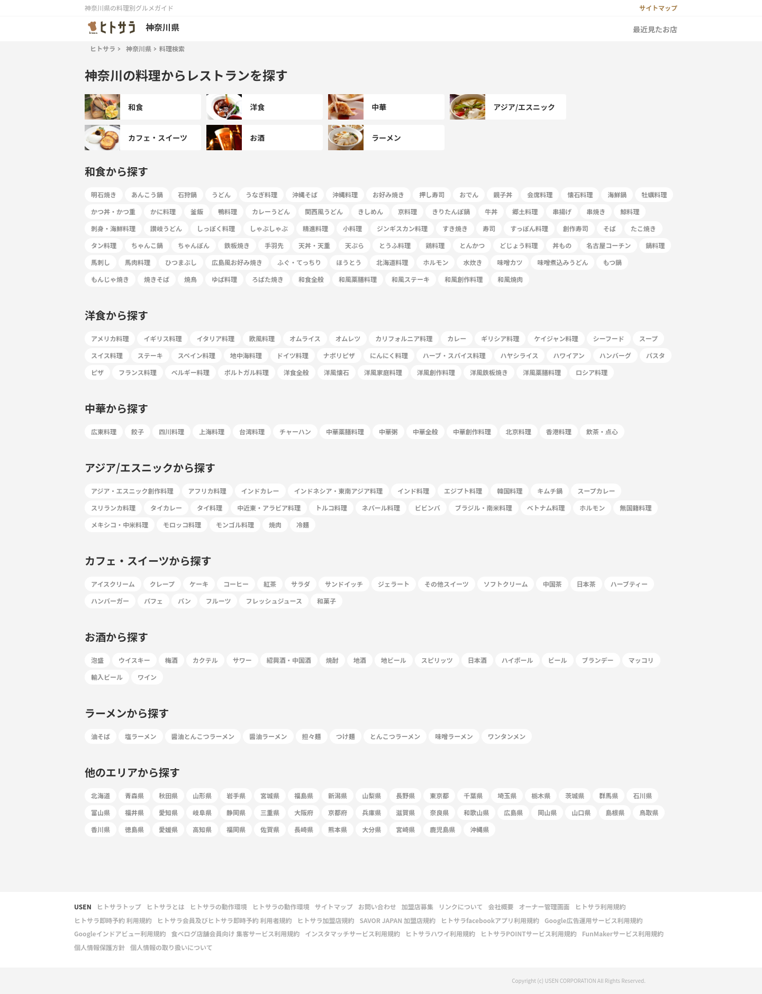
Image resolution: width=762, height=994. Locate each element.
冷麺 (302, 524)
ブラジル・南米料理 (483, 507)
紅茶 (270, 583)
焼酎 (332, 659)
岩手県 (236, 795)
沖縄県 (479, 829)
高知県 (202, 829)
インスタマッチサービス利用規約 (352, 933)
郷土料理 (525, 211)
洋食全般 (296, 372)
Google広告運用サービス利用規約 (594, 920)
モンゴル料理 (235, 524)
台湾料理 (252, 431)
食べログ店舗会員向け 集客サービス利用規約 (235, 933)
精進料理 (315, 228)
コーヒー (236, 583)
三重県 (269, 812)
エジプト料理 (463, 490)
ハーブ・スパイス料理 (454, 355)
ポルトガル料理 (246, 372)
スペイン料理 (196, 355)
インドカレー (260, 490)
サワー (242, 659)
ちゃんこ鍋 (147, 245)
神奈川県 (138, 48)
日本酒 (477, 659)
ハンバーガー (110, 600)
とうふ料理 (395, 245)
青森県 (134, 795)
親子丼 (502, 194)
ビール (557, 659)
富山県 (100, 812)
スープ (648, 338)
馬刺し (100, 262)
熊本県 (337, 829)
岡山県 (547, 812)
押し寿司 (431, 194)
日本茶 (586, 583)
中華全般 (425, 431)
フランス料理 (138, 372)
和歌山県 (476, 812)
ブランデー (598, 659)
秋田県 (168, 795)
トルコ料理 (331, 507)
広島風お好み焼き (237, 262)
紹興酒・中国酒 (289, 659)
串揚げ (562, 211)
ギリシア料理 (500, 338)
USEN (83, 906)
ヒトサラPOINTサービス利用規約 (528, 933)
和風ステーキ (411, 279)
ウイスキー (134, 659)
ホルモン (435, 262)
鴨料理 (227, 211)
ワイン (147, 676)
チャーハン (295, 431)
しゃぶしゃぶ (269, 228)
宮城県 (269, 795)
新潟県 (337, 795)
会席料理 (539, 194)
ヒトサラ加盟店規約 (325, 920)
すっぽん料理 (529, 228)
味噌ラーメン (454, 736)
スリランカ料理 (113, 507)
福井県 (134, 812)
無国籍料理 (635, 507)
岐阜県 (202, 812)
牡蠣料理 (654, 194)
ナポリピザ (339, 355)
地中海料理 (246, 355)
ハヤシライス (520, 355)
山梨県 (371, 795)
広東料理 (103, 431)
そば (609, 228)
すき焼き (455, 228)
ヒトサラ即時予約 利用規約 (113, 920)
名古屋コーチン (608, 245)
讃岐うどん (166, 228)
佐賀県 (269, 829)
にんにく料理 (389, 355)
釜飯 (196, 211)
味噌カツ (509, 262)
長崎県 (303, 829)
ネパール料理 (381, 507)
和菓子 (326, 600)
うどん (221, 194)
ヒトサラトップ (119, 906)
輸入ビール (107, 676)
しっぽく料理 (216, 228)
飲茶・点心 (602, 431)
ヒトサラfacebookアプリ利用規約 (490, 920)
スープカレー (596, 490)
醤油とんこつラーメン (203, 736)
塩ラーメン (141, 736)
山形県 (202, 795)
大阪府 (303, 812)
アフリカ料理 (207, 490)
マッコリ (641, 659)
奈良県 (439, 812)
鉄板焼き (237, 245)
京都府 (337, 812)
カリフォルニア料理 (403, 338)
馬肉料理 (137, 262)
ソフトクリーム (506, 583)
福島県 (303, 795)
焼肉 (275, 524)
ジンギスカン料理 (402, 228)
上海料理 (211, 431)
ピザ (97, 372)
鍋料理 (655, 245)
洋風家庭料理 (383, 372)
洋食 (235, 107)
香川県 (100, 829)
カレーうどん (271, 211)
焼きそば (156, 279)
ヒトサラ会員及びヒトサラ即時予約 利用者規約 (224, 920)
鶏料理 (434, 245)
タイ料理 (209, 507)
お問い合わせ (377, 906)
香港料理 (559, 431)
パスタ (655, 355)
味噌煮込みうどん (562, 262)
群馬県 (608, 795)
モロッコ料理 (182, 524)
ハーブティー (629, 583)
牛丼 (491, 211)
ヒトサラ (102, 48)
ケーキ (198, 583)
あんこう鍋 (147, 194)
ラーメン (364, 137)
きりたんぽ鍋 (451, 211)
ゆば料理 (224, 279)
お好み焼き (388, 194)
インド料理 (413, 490)
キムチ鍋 (550, 490)
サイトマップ (658, 7)
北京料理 (518, 431)
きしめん (370, 211)
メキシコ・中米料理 (119, 524)
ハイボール (517, 659)
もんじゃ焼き (110, 279)
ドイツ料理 (293, 355)
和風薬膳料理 (358, 279)
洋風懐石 (336, 372)
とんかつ (472, 245)
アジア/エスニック (502, 107)
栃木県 (540, 795)
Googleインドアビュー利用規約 (120, 933)
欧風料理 (262, 338)
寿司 (489, 228)
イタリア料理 (215, 338)
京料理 (407, 211)
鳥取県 (648, 812)
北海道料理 (392, 262)
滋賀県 (405, 812)
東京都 (439, 795)
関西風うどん (324, 211)
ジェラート (394, 583)
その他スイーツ (446, 583)
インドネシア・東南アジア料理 (338, 490)
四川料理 (171, 431)
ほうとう (348, 262)
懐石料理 (580, 194)
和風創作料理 (463, 279)
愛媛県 (168, 829)
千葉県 (473, 795)
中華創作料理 (472, 431)
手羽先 (274, 245)
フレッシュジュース (274, 600)
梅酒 (171, 659)
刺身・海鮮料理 (113, 228)
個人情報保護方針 (99, 947)
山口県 (581, 812)
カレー (456, 338)
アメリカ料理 (110, 338)
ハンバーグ (615, 355)
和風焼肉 (510, 279)
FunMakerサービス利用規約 (623, 933)
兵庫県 (371, 812)
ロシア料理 (591, 372)
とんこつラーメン (395, 736)
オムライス (305, 338)
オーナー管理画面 (544, 906)
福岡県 (236, 829)
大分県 (371, 829)
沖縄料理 (345, 194)
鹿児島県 (442, 829)
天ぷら (354, 245)
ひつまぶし (181, 262)
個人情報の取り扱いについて (171, 947)
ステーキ (150, 355)
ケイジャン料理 (556, 338)
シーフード (608, 338)
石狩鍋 (187, 194)
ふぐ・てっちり (299, 262)
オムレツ (348, 338)
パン (184, 600)
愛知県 (168, 812)
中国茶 (551, 583)
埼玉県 (506, 795)
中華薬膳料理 (345, 431)
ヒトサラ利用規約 (600, 906)
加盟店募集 (417, 906)
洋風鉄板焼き (489, 372)
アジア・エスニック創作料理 (132, 490)
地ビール (393, 659)
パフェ (153, 600)
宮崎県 (405, 829)
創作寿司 (575, 228)
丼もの (562, 245)
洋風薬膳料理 (542, 372)
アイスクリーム (113, 583)
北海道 (100, 795)
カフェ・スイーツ (136, 137)
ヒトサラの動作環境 (218, 906)
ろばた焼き (268, 279)
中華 (357, 107)
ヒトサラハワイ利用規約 (440, 933)
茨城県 (574, 795)
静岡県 (236, 812)
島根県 (614, 812)
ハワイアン (569, 355)
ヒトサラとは (166, 906)
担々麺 (311, 736)
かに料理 (163, 211)
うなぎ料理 (261, 194)
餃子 (137, 431)
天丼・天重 (314, 245)
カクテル (205, 659)
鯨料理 (629, 211)
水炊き (472, 262)
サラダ (300, 583)
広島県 (513, 812)
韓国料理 (509, 490)
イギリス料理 (162, 338)
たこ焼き (643, 228)
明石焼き (103, 194)
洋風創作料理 (436, 372)
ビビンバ (427, 507)
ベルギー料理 (190, 372)
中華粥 (388, 431)
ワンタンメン (507, 736)
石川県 (642, 795)
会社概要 (500, 906)
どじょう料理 (519, 245)
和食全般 (311, 279)
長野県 (405, 795)
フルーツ (218, 600)
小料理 (352, 228)
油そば (100, 736)
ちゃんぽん (194, 245)
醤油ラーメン (268, 736)
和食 (114, 107)
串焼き (595, 211)
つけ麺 (345, 736)
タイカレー (166, 507)
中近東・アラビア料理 (269, 507)
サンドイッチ (344, 583)
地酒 (359, 659)
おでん (468, 194)
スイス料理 (107, 355)
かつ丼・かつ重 (113, 211)
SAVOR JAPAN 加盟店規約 (397, 920)
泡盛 (97, 659)
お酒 (235, 137)
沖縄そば (305, 194)
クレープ (162, 583)
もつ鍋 (612, 262)
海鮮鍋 (617, 194)
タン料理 (103, 245)
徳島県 (134, 829)
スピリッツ (437, 659)
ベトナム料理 (546, 507)
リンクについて (461, 906)
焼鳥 (190, 279)
